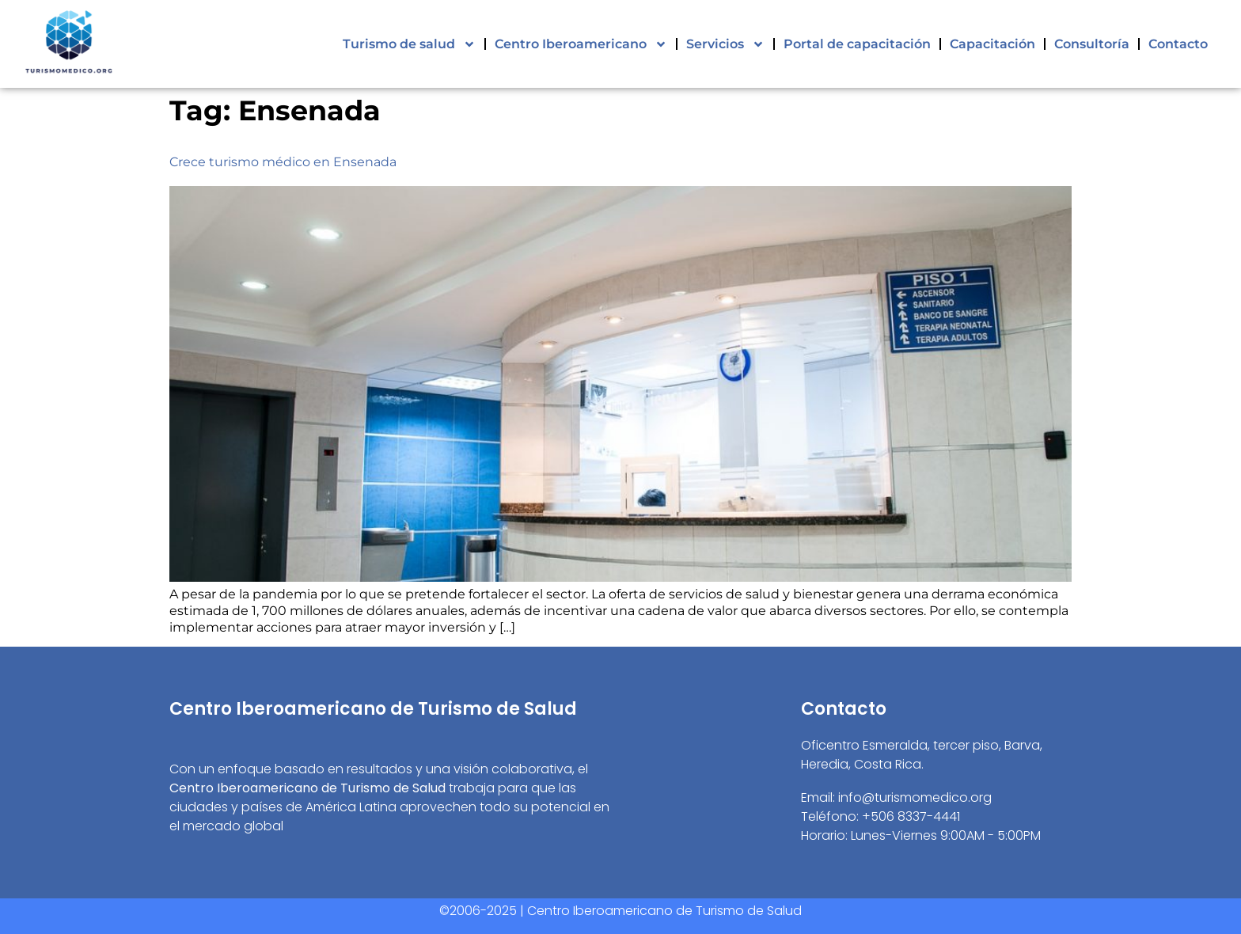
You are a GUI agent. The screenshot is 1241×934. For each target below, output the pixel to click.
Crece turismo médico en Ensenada (283, 161)
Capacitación (992, 43)
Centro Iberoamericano (581, 44)
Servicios (725, 44)
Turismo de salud (409, 44)
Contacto (1178, 43)
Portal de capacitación (857, 43)
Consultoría (1091, 43)
